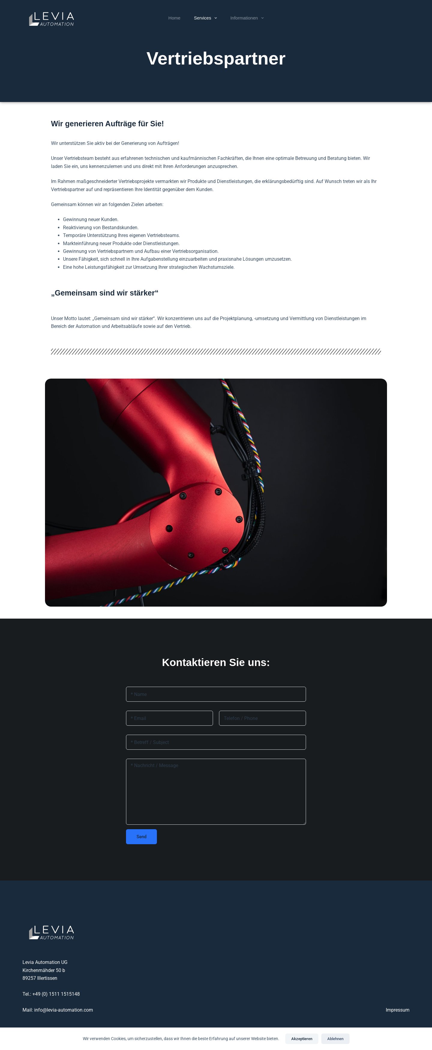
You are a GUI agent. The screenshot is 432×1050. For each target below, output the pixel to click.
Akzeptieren (301, 1038)
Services (206, 18)
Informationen (248, 18)
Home (174, 17)
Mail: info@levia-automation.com (57, 1010)
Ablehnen (335, 1038)
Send (141, 836)
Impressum (398, 1010)
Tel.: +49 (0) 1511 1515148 (51, 994)
